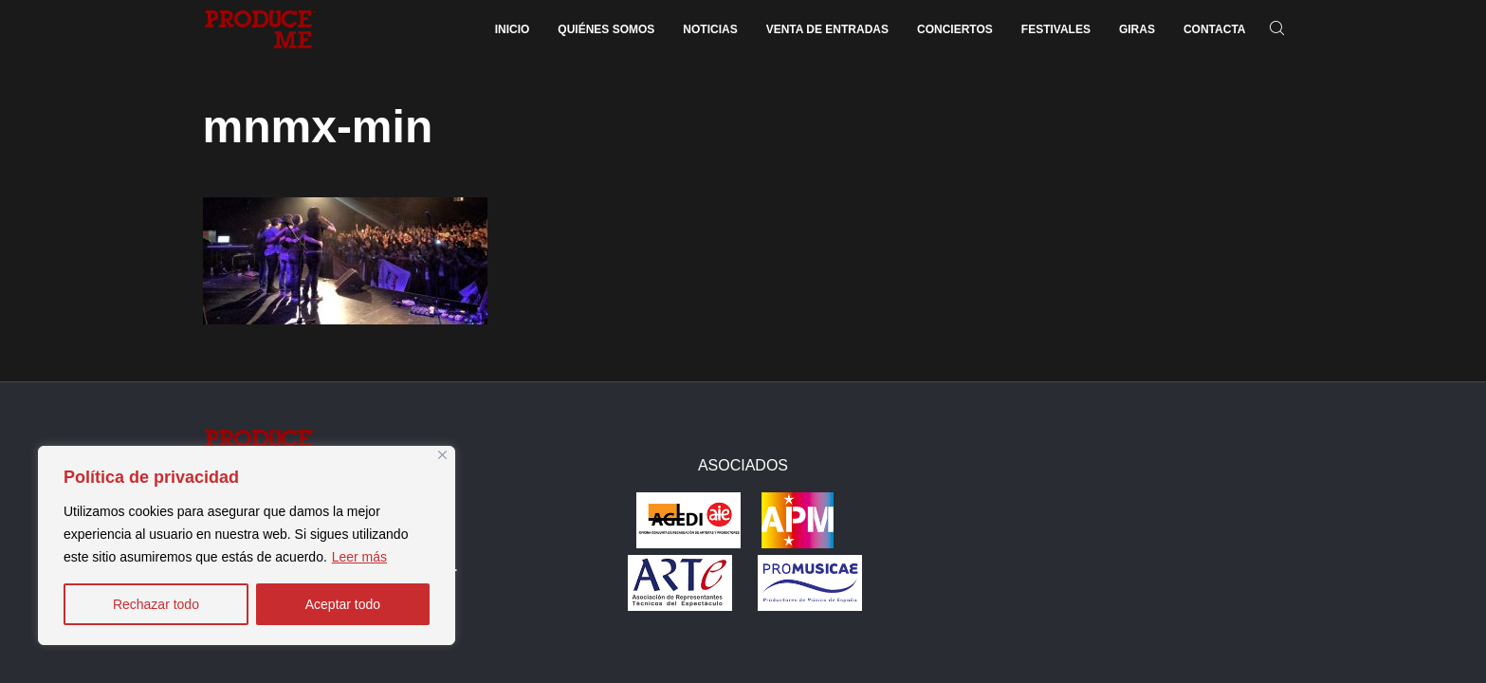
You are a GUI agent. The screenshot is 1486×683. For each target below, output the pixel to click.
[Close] (442, 455)
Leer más (359, 556)
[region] (246, 545)
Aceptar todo (342, 604)
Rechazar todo (156, 604)
